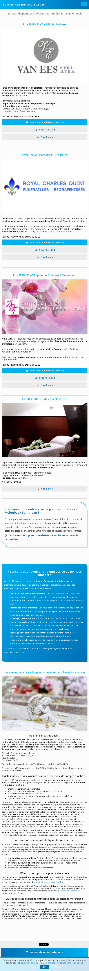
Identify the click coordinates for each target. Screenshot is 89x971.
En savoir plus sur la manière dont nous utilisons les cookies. (52, 962)
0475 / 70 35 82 (44, 129)
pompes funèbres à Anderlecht (48, 882)
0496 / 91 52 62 (44, 377)
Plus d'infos (46, 137)
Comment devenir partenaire (44, 952)
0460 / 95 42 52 (44, 249)
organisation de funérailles (68, 890)
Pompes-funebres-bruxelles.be (24, 4)
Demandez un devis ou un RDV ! (44, 122)
